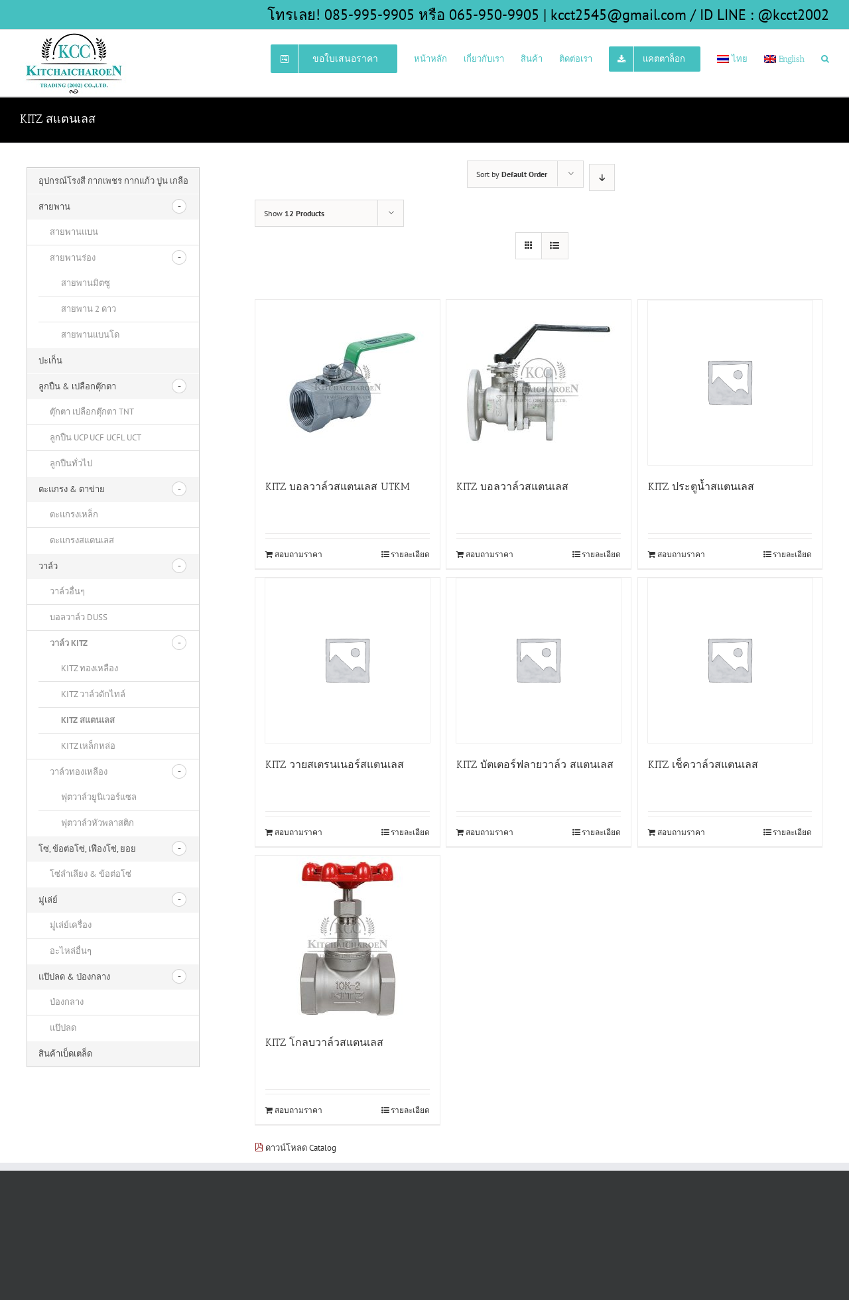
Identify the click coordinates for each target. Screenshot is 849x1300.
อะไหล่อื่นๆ (71, 950)
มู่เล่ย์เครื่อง (71, 925)
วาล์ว (48, 566)
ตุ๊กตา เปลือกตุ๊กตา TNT (92, 411)
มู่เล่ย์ (48, 899)
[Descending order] (602, 177)
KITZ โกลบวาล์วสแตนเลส (324, 1042)
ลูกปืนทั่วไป (71, 463)
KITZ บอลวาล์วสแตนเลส (512, 486)
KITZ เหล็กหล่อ (88, 745)
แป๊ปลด (63, 1027)
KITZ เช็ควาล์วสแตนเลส (703, 764)
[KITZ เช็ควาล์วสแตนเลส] (730, 661)
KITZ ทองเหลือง (89, 668)
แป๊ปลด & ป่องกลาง (74, 976)
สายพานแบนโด (90, 334)
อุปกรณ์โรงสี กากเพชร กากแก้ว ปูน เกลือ (113, 180)
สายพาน (54, 206)
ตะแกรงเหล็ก (74, 514)
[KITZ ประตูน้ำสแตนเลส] (730, 383)
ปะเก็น (50, 360)
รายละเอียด (410, 554)
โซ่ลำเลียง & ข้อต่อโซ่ (90, 873)
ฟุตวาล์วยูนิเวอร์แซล (99, 797)
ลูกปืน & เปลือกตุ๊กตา (77, 386)
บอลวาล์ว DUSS (78, 617)
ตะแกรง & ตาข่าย (71, 489)
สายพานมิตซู (85, 283)
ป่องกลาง (67, 1001)
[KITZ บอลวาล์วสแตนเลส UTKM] (347, 383)
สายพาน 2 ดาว (88, 308)
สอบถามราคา (298, 554)
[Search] (825, 58)
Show (294, 213)
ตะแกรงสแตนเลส (82, 540)
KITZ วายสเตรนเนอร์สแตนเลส (334, 764)
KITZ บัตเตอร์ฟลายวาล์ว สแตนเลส (535, 764)
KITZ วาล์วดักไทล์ (93, 694)
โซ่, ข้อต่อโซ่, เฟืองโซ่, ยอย (87, 848)
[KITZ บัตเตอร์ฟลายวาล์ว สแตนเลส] (538, 661)
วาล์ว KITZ (69, 643)
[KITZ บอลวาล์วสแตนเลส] (538, 383)
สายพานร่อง (73, 257)
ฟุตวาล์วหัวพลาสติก (97, 822)
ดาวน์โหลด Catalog (295, 1147)
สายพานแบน (74, 231)
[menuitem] (342, 58)
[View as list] (555, 246)
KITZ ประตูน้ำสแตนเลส (701, 486)
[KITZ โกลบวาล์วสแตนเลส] (347, 938)
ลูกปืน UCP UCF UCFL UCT (95, 437)
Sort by (511, 174)
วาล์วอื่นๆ (67, 591)
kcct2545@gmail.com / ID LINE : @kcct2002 (690, 14)
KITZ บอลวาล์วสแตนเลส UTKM (337, 486)
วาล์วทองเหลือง (78, 771)
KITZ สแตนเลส (88, 720)
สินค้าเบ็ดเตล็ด (65, 1053)
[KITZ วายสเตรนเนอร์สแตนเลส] (347, 661)
